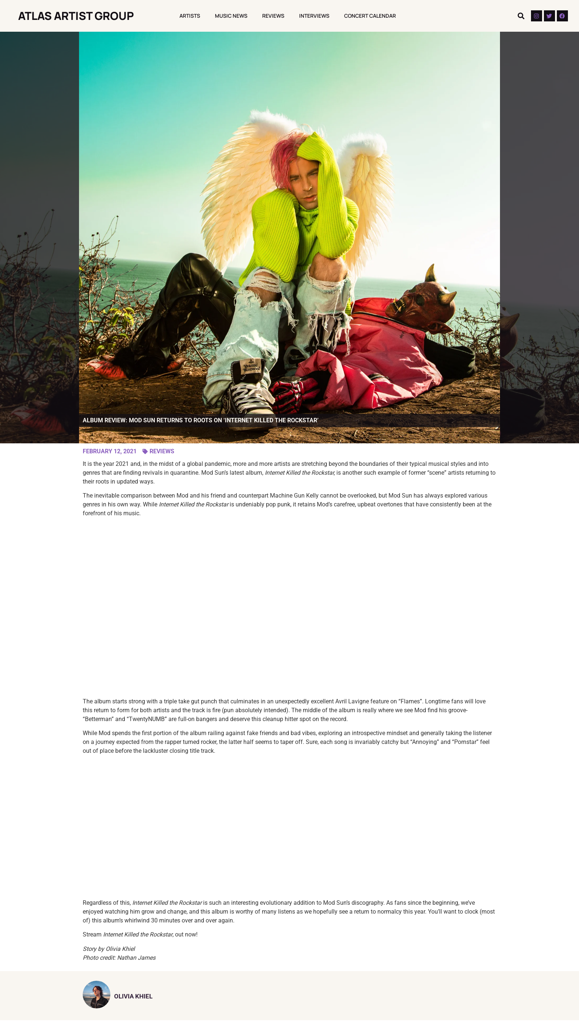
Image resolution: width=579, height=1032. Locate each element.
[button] (521, 16)
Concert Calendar (370, 15)
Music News (231, 15)
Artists (189, 15)
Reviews (273, 15)
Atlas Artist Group (76, 15)
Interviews (314, 15)
